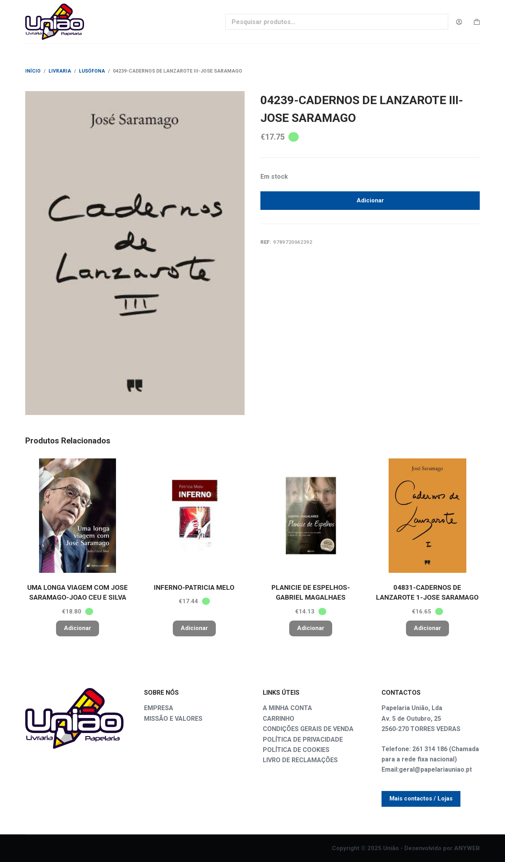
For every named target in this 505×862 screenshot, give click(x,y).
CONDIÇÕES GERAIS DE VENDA (308, 729)
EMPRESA (158, 708)
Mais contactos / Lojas (421, 798)
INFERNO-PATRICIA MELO (194, 587)
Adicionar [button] (77, 628)
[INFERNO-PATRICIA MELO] (194, 515)
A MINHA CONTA (287, 708)
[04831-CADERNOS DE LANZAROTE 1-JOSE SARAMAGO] (427, 515)
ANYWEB (467, 848)
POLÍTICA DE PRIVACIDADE (303, 739)
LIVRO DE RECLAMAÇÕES (300, 760)
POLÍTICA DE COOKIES (296, 750)
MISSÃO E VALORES (173, 718)
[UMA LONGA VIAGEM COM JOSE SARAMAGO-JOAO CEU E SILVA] (77, 515)
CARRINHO (278, 718)
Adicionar (370, 202)
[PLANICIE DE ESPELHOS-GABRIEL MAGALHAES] (310, 515)
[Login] (459, 22)
